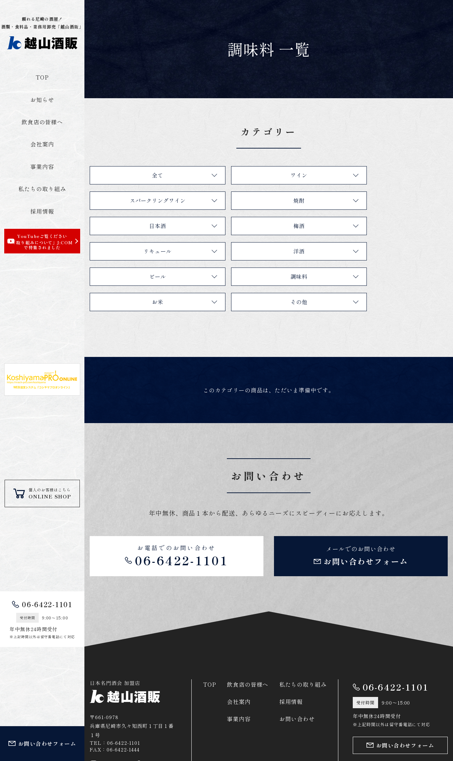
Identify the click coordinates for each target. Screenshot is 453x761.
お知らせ (42, 99)
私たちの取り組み (42, 188)
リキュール (147, 225)
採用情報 (42, 211)
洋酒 (267, 225)
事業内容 (42, 166)
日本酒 (267, 200)
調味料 (147, 251)
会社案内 (42, 144)
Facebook (153, 716)
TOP (42, 77)
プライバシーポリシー (381, 738)
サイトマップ (432, 738)
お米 (267, 251)
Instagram (109, 716)
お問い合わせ (297, 670)
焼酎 (147, 200)
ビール (387, 225)
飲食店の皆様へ (42, 122)
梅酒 (387, 200)
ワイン (267, 175)
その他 (387, 251)
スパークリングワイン (387, 175)
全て (147, 175)
